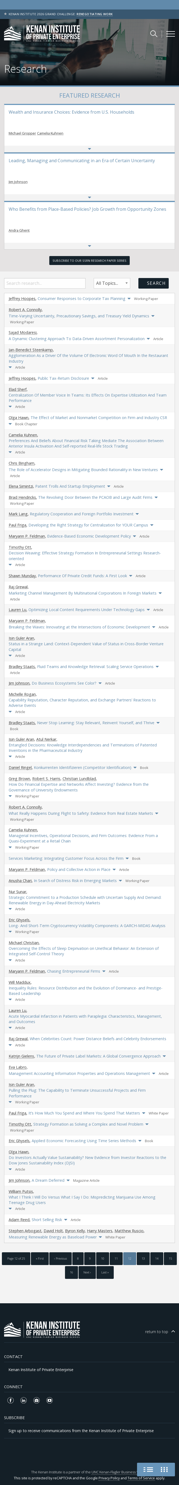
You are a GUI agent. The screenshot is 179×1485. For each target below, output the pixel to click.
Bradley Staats (22, 666)
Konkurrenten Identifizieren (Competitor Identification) (82, 767)
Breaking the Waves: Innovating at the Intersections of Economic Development (79, 627)
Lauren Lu (17, 609)
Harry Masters (99, 1230)
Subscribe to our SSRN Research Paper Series (89, 260)
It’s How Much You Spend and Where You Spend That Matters (84, 1113)
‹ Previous (60, 1258)
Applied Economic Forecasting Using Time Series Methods (84, 1140)
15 (170, 1258)
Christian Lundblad (79, 778)
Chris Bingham (21, 463)
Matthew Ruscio (129, 1230)
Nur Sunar (17, 891)
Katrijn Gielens (21, 1056)
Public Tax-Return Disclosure (63, 378)
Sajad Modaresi (23, 332)
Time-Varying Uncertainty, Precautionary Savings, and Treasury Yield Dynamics (79, 315)
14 (156, 1258)
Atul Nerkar (46, 739)
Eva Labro (18, 1067)
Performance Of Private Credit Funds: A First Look (82, 575)
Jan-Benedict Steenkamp (31, 349)
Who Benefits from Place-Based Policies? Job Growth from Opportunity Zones (87, 209)
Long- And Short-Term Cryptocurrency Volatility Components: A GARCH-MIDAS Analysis (87, 925)
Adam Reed (19, 1219)
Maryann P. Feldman (27, 536)
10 (102, 1258)
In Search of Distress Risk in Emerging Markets (75, 880)
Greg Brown (19, 778)
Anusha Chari (20, 880)
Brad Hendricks (22, 497)
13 (143, 1258)
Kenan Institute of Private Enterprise (40, 1369)
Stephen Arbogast (25, 1230)
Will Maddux (20, 982)
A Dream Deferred (48, 1180)
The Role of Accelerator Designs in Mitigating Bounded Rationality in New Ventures (83, 469)
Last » (105, 1272)
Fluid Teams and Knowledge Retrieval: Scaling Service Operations (95, 666)
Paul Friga (17, 525)
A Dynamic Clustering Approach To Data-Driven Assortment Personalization (77, 338)
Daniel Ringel (20, 767)
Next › (87, 1272)
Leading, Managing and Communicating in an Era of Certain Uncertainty (82, 161)
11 (116, 1258)
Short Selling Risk (47, 1219)
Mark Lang (18, 513)
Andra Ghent (19, 230)
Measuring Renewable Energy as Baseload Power (53, 1237)
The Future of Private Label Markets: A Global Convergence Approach (98, 1056)
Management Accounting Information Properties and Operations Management (79, 1073)
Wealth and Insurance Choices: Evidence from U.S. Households (71, 112)
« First (40, 1258)
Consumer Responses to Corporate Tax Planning (81, 298)
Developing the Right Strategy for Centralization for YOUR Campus (88, 525)
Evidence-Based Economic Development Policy (89, 536)
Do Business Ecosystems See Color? (64, 683)
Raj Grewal (18, 586)
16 (71, 1272)
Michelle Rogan (22, 694)
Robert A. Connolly (25, 309)
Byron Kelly (75, 1230)
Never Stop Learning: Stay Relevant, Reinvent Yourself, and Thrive (95, 722)
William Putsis (21, 1191)
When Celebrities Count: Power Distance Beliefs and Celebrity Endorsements (98, 1038)
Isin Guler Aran (21, 638)
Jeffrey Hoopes (22, 298)
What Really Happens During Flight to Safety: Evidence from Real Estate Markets (81, 813)
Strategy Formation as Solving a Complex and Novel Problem (88, 1124)
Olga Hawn (18, 417)
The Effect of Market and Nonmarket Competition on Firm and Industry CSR (99, 417)
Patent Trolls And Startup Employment (70, 486)
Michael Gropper (22, 133)
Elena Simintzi (21, 486)
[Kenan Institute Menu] (170, 33)
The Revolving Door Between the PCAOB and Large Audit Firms (95, 497)
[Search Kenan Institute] (154, 33)
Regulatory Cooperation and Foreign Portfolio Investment (82, 513)
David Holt (53, 1230)
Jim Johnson (18, 181)
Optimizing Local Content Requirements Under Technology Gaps (86, 609)
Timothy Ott (20, 547)
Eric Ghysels (19, 919)
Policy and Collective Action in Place (78, 869)
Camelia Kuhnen (50, 133)
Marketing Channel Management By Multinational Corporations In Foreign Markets (83, 593)
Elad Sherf (18, 389)
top (156, 1331)
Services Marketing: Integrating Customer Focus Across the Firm (66, 858)
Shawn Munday (22, 575)
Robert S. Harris (46, 778)
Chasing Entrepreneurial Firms (73, 971)
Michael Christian (24, 942)
